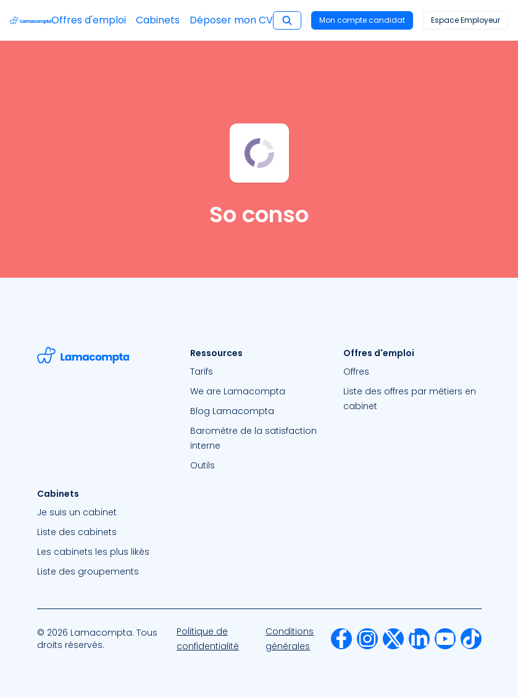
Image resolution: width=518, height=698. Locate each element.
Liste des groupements (88, 571)
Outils (202, 465)
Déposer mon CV (231, 20)
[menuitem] (259, 371)
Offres (356, 371)
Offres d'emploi (88, 20)
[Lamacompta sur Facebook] (341, 638)
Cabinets (158, 20)
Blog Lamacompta (232, 411)
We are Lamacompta (237, 391)
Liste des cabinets (77, 532)
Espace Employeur (465, 20)
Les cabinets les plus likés (93, 552)
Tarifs (201, 371)
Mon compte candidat (362, 20)
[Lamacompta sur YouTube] (445, 638)
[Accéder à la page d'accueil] (30, 20)
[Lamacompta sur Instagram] (367, 638)
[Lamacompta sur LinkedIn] (419, 638)
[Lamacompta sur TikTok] (471, 638)
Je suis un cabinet (77, 512)
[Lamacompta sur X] (393, 638)
